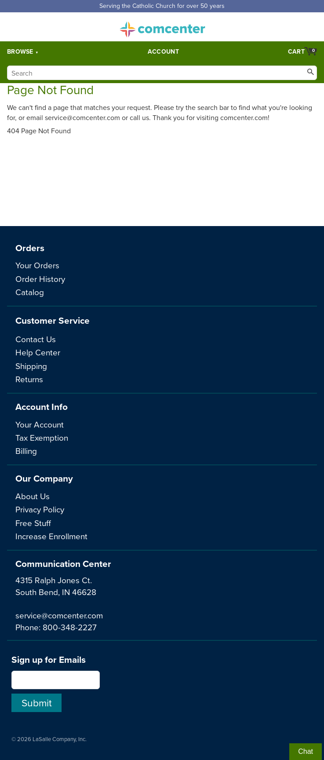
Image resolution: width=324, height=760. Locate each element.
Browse (20, 51)
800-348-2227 (70, 627)
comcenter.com (162, 27)
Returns (29, 379)
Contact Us (35, 339)
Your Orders (37, 265)
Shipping (31, 366)
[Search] (162, 73)
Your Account (39, 424)
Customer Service (52, 320)
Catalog (29, 292)
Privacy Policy (39, 509)
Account (163, 51)
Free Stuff (33, 523)
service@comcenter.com (59, 615)
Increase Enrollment (51, 536)
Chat (305, 751)
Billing (26, 451)
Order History (40, 279)
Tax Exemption (41, 437)
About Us (32, 496)
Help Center (37, 352)
